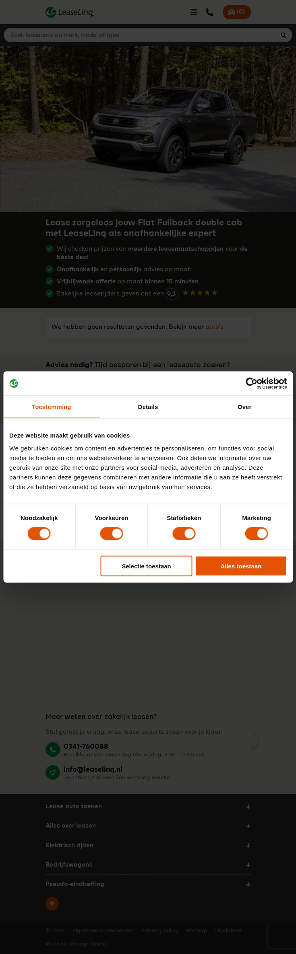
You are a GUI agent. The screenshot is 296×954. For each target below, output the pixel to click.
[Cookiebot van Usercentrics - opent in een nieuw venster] (251, 384)
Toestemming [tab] (51, 406)
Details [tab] (148, 406)
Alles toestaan (240, 565)
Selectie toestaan (146, 565)
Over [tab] (245, 406)
